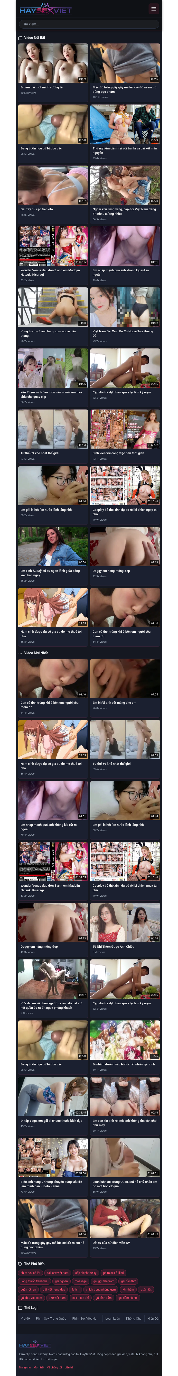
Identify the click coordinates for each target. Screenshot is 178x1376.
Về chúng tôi (54, 1367)
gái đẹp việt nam (31, 1298)
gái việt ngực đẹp (54, 1289)
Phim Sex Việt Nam (85, 1318)
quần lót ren (28, 1289)
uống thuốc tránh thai (34, 1281)
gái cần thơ (128, 1281)
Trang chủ (25, 1367)
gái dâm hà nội (127, 1298)
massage (81, 1281)
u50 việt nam (57, 1298)
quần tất (146, 1289)
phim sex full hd (113, 1273)
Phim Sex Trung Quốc (51, 1318)
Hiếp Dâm (154, 1318)
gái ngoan (61, 1281)
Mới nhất (39, 1367)
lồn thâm (128, 1289)
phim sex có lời (30, 1273)
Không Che (133, 1318)
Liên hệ (69, 1367)
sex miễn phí (80, 1298)
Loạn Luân (112, 1318)
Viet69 (25, 1318)
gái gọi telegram (104, 1281)
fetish (75, 1289)
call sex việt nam (58, 1273)
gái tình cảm (104, 1298)
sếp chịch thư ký (85, 1273)
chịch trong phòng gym (101, 1289)
